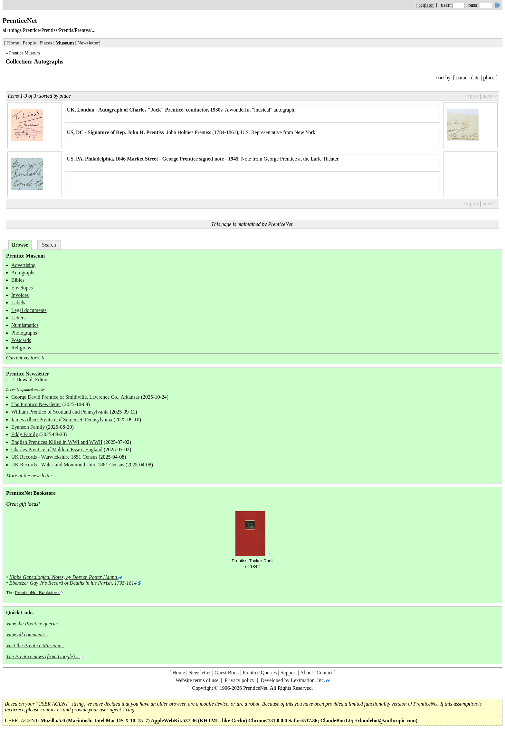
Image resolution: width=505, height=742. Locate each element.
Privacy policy (239, 680)
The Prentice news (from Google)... (42, 656)
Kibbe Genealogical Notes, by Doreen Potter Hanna (63, 577)
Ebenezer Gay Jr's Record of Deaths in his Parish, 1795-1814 (73, 583)
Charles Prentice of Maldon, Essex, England (56, 449)
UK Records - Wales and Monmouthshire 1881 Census (67, 464)
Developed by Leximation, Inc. (293, 680)
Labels (18, 302)
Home (13, 42)
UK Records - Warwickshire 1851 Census (54, 457)
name (461, 77)
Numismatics (24, 325)
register (426, 5)
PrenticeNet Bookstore (37, 592)
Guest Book (226, 672)
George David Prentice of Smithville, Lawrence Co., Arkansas (75, 397)
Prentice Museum (24, 53)
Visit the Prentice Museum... (35, 645)
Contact (325, 672)
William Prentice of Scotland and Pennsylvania (60, 412)
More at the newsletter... (31, 475)
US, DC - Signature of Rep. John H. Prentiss (115, 132)
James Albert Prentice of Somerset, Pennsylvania (61, 419)
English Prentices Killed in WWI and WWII (56, 442)
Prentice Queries (260, 672)
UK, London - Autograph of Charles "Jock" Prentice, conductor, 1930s (145, 109)
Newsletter (88, 42)
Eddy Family (24, 434)
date (475, 77)
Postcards (21, 340)
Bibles (17, 280)
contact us (51, 709)
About (306, 672)
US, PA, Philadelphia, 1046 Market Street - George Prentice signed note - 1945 (153, 158)
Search (49, 245)
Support (289, 672)
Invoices (20, 295)
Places (46, 42)
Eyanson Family (28, 427)
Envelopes (22, 287)
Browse (20, 245)
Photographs (24, 333)
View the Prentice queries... (34, 623)
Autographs (23, 272)
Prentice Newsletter (27, 373)
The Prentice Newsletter (36, 404)
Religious (21, 347)
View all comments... (27, 634)
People (29, 42)
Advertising (23, 265)
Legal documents (29, 310)
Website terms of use (197, 680)
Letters (18, 317)
